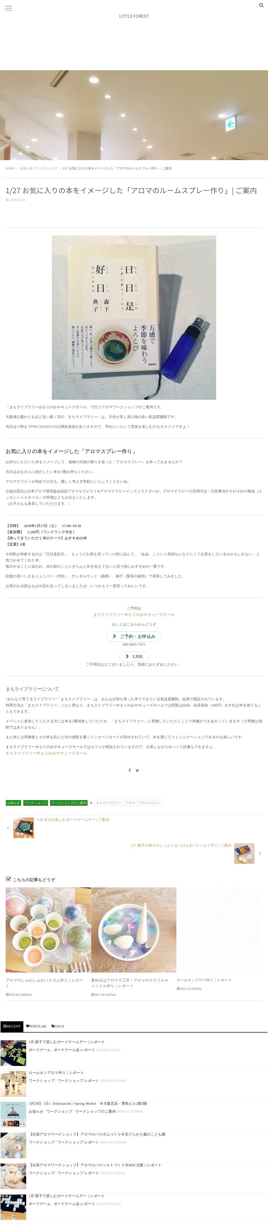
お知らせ (13, 806)
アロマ (130, 806)
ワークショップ (36, 806)
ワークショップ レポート (78, 1058)
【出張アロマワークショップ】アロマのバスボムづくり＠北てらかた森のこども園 (97, 1111)
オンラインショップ (152, 61)
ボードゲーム (107, 61)
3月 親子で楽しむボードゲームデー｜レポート (67, 1019)
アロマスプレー (150, 806)
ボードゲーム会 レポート (74, 1027)
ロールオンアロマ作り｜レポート (204, 958)
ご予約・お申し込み (45, 43)
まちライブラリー (108, 806)
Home (10, 43)
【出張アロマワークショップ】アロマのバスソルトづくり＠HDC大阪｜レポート (95, 1142)
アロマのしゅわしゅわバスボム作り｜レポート (44, 958)
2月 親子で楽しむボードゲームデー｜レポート (67, 1173)
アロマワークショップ (238, 43)
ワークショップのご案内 (68, 806)
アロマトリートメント (180, 43)
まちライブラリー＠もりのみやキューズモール (134, 616)
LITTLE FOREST (134, 17)
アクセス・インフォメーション (111, 43)
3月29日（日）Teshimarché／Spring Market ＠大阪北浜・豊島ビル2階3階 (88, 1081)
